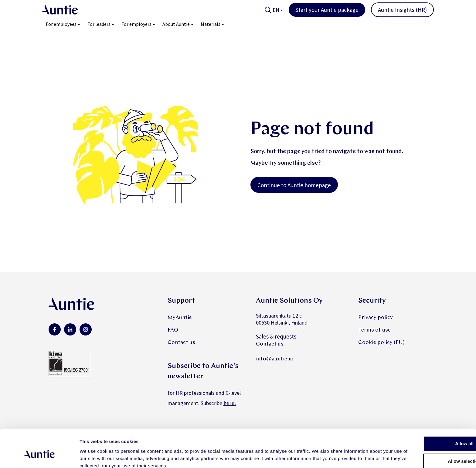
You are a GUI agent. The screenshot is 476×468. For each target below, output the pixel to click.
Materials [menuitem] (210, 24)
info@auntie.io (275, 359)
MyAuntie (180, 318)
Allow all (425, 414)
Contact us (181, 343)
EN (276, 9)
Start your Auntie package (327, 9)
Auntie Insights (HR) (402, 9)
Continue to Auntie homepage (294, 185)
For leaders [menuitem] (98, 24)
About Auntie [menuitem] (176, 24)
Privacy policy (375, 318)
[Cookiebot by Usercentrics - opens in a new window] (39, 456)
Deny (425, 449)
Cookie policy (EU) (381, 343)
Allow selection (425, 432)
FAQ (173, 330)
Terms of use (374, 330)
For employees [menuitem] (61, 24)
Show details (318, 456)
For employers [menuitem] (136, 24)
